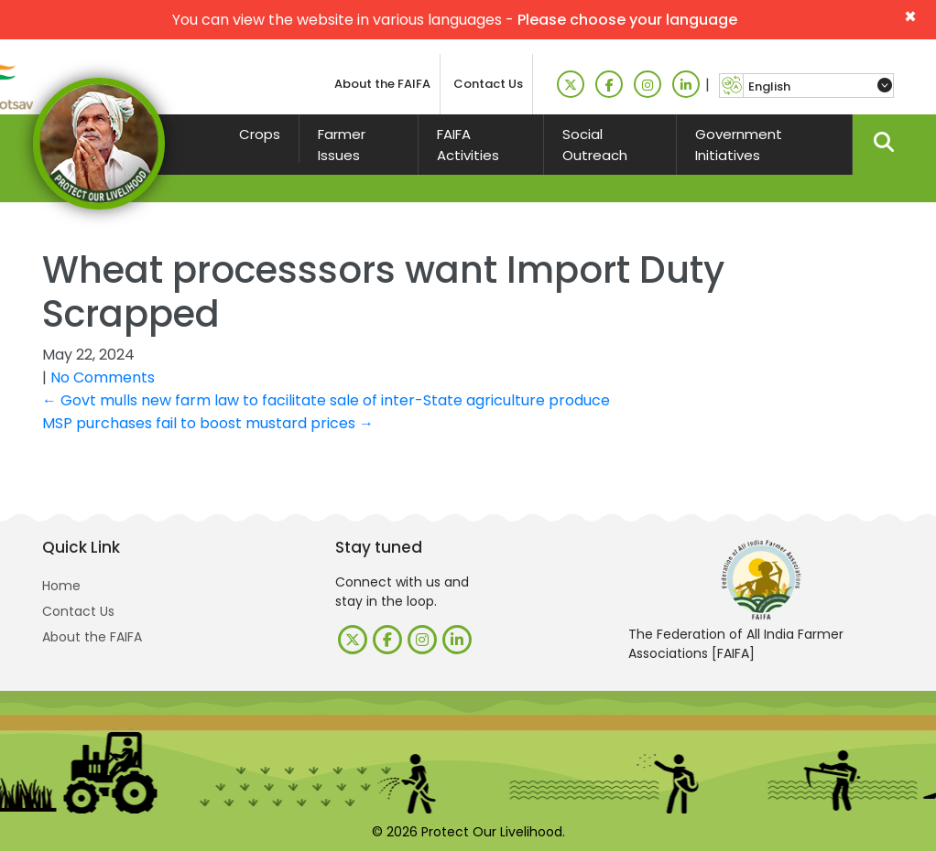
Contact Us (488, 83)
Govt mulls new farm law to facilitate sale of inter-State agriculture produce (326, 400)
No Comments (102, 377)
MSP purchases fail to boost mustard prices (208, 423)
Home (61, 585)
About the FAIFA (382, 83)
